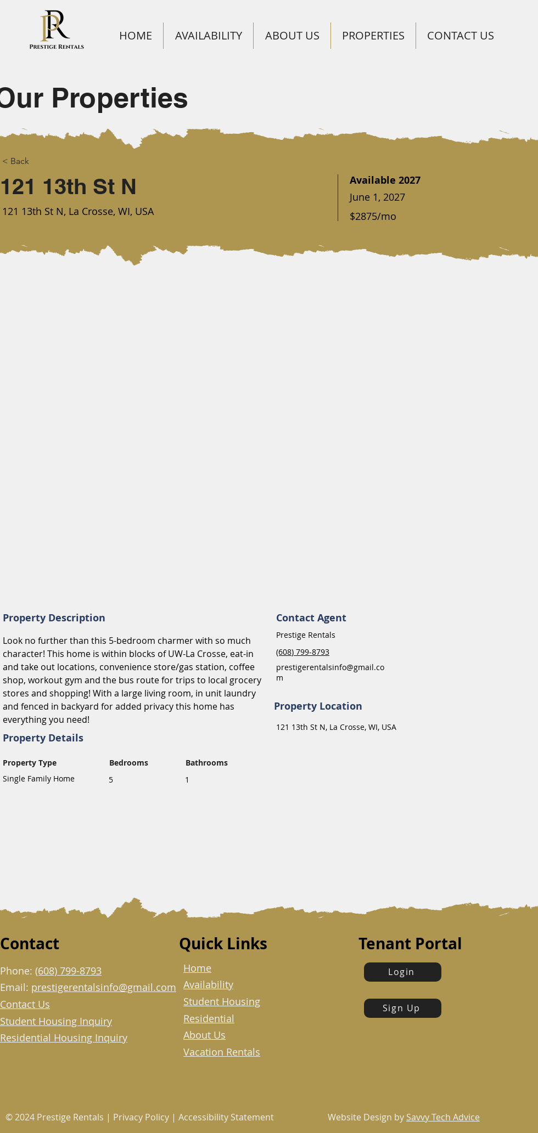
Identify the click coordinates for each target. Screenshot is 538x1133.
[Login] (402, 972)
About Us (204, 1034)
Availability (208, 984)
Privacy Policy (140, 1117)
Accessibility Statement (226, 1117)
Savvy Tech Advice (443, 1117)
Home (197, 968)
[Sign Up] (402, 1008)
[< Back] (30, 161)
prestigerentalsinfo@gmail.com (103, 987)
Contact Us (25, 1004)
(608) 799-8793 (68, 970)
